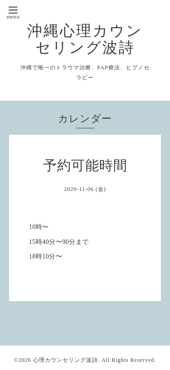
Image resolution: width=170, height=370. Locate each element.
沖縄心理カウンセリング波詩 (85, 39)
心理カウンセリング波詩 (65, 360)
